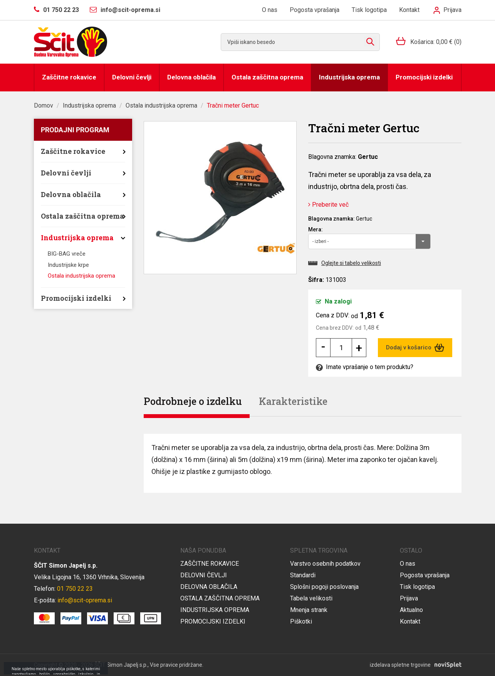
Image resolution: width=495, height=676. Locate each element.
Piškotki (301, 621)
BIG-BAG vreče (67, 253)
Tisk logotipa (369, 9)
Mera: (315, 229)
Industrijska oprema (349, 77)
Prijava (447, 9)
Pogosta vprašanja (314, 9)
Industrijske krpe (68, 264)
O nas (269, 9)
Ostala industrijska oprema (161, 105)
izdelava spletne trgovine (400, 665)
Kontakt (409, 9)
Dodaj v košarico (415, 348)
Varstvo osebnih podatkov (325, 563)
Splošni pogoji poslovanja (324, 586)
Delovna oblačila (191, 77)
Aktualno (411, 610)
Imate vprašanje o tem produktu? (364, 367)
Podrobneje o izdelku (193, 401)
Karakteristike (293, 401)
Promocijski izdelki (424, 77)
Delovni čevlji (131, 77)
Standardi (302, 575)
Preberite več (328, 204)
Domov (43, 105)
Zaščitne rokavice (69, 77)
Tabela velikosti (311, 598)
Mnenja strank (308, 610)
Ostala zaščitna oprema (267, 77)
